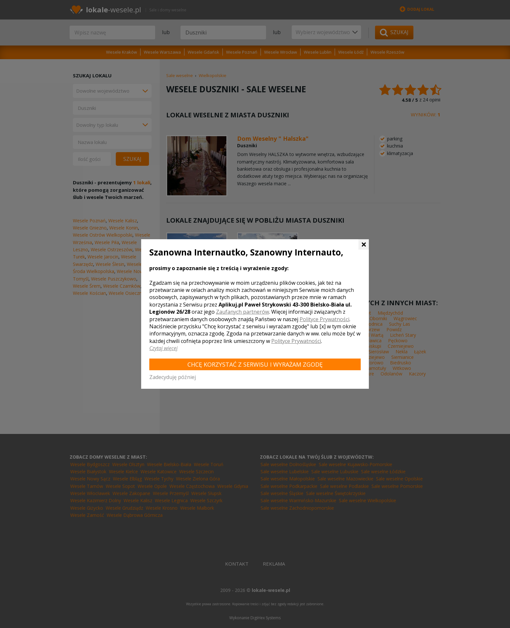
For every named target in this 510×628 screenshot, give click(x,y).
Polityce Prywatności (324, 319)
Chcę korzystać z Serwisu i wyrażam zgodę (255, 364)
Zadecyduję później (172, 377)
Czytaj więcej (163, 348)
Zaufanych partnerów (242, 311)
